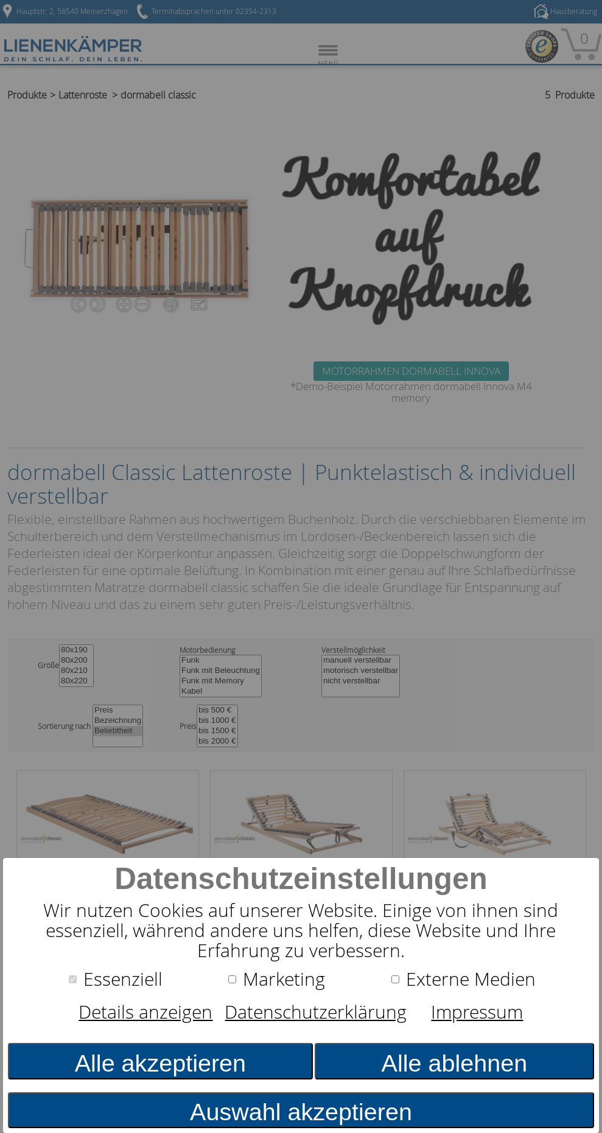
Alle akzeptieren (160, 1063)
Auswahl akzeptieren (301, 1111)
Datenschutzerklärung (316, 1012)
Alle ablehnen (455, 1063)
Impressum (477, 1012)
